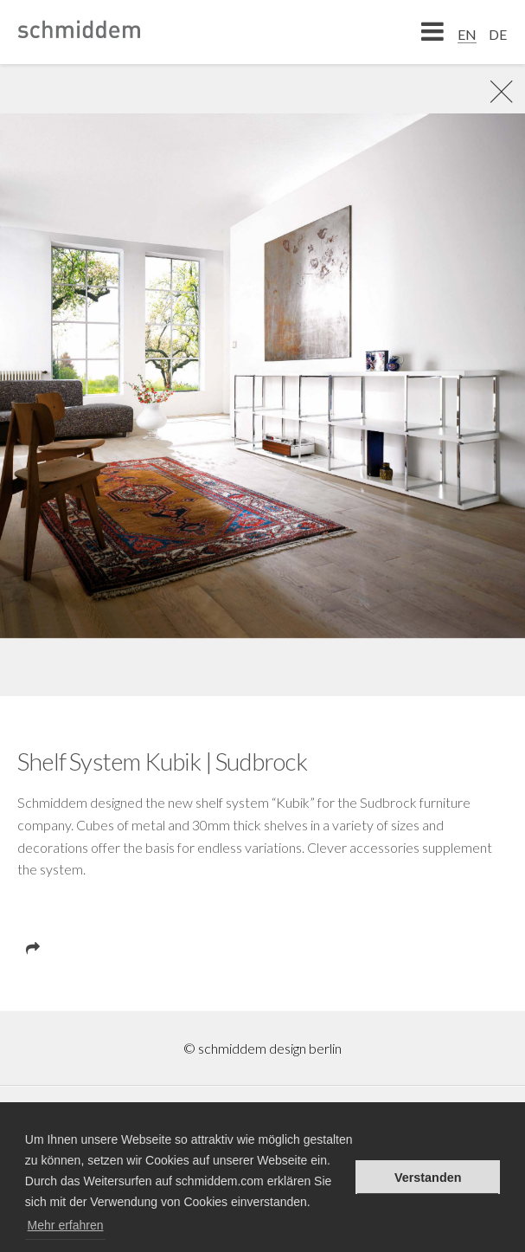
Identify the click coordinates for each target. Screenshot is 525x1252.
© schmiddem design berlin (262, 1048)
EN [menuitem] (467, 34)
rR (495, 91)
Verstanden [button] (428, 1177)
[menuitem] (467, 34)
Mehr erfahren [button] (66, 1225)
